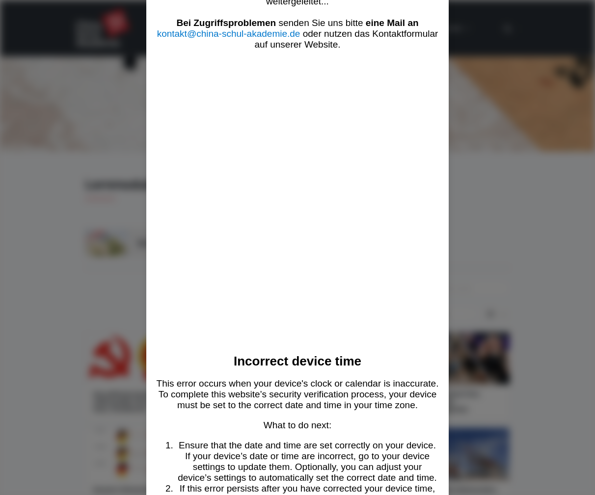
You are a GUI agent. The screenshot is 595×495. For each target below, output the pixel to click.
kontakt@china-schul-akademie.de (228, 33)
